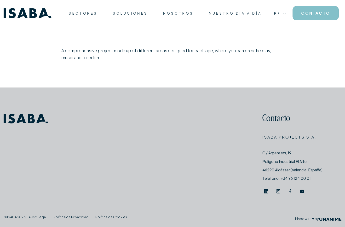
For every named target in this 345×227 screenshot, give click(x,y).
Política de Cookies (111, 217)
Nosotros (178, 13)
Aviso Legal (37, 217)
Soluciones (130, 13)
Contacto (276, 119)
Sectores (83, 13)
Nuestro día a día (235, 13)
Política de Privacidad (70, 217)
